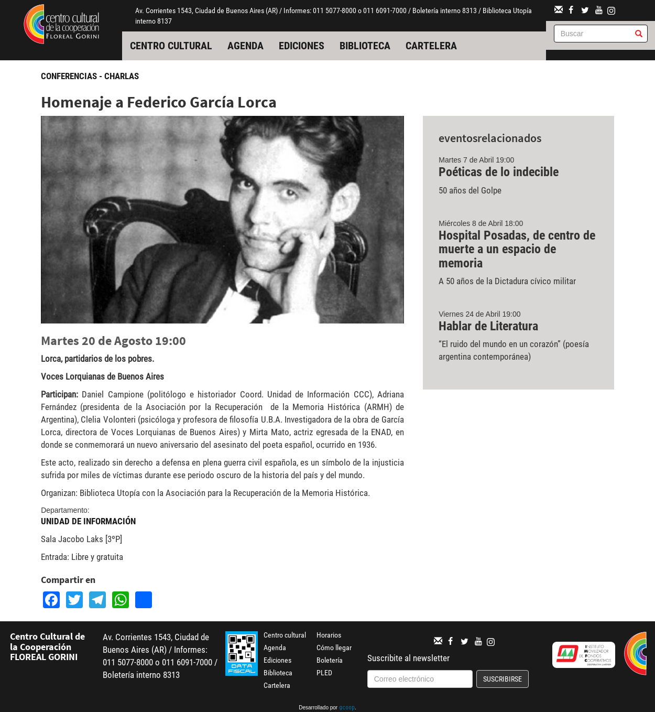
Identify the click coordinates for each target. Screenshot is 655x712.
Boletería (329, 660)
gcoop (347, 708)
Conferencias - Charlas (90, 76)
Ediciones (301, 45)
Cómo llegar (334, 647)
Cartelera (431, 45)
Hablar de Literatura (488, 326)
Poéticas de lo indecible (499, 172)
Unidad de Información (88, 521)
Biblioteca (365, 45)
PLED (324, 672)
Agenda (245, 45)
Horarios (328, 635)
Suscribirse (502, 679)
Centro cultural (171, 45)
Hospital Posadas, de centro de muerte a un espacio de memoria (517, 249)
